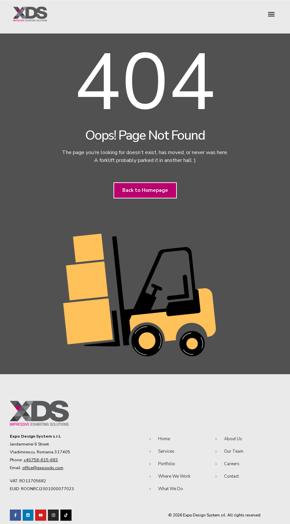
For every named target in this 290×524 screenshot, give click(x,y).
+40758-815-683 (41, 460)
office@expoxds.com (42, 467)
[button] (271, 14)
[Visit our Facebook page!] (15, 515)
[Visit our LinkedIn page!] (28, 515)
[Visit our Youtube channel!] (40, 515)
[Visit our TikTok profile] (53, 515)
